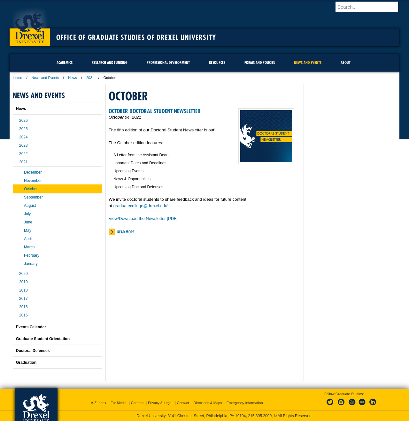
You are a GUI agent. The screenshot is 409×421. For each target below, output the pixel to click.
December (33, 172)
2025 (23, 129)
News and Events (45, 78)
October (31, 189)
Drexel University (30, 25)
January (31, 263)
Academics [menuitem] (65, 62)
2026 (23, 120)
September (33, 197)
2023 (23, 145)
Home (17, 78)
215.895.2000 (260, 416)
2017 (23, 298)
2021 (90, 78)
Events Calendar (31, 327)
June (28, 222)
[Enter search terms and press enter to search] (370, 7)
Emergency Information (245, 403)
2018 (23, 290)
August (30, 205)
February (31, 255)
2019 (23, 282)
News (72, 78)
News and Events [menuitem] (307, 62)
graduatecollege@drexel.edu (140, 205)
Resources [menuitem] (217, 62)
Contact (183, 403)
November (33, 180)
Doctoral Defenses (33, 350)
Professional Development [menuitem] (168, 62)
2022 (23, 154)
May (27, 230)
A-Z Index (98, 403)
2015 (23, 315)
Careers (137, 403)
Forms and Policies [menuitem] (259, 62)
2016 (23, 307)
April (28, 239)
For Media (119, 403)
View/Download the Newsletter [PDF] (143, 218)
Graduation (26, 362)
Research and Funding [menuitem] (109, 62)
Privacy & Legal (160, 403)
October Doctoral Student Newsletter (155, 111)
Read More (125, 232)
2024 (23, 137)
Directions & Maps (207, 403)
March (29, 247)
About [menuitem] (346, 62)
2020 (23, 273)
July (27, 214)
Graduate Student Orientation (43, 339)
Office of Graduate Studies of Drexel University (136, 37)
